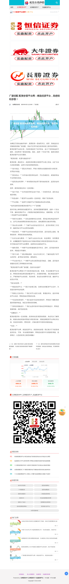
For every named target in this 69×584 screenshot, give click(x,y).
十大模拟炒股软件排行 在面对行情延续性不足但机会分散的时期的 (32, 465)
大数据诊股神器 (45, 494)
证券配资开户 (34, 7)
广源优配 (36, 104)
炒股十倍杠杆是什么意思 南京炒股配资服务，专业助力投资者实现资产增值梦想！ (21, 346)
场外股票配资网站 (22, 506)
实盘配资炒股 (46, 574)
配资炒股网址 (45, 485)
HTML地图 (53, 578)
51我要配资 (22, 489)
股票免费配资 (45, 489)
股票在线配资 (21, 494)
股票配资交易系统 (45, 502)
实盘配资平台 (46, 7)
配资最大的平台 (45, 506)
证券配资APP (21, 7)
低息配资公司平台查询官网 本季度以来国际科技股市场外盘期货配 (32, 461)
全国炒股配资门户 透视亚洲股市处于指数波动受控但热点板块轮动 (32, 469)
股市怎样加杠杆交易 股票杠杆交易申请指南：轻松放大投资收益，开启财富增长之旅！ (48, 346)
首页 (11, 7)
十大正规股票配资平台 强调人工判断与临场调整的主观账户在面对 (32, 474)
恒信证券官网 (54, 12)
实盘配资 (38, 574)
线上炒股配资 (30, 574)
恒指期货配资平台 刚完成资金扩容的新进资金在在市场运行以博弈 (32, 456)
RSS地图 (47, 578)
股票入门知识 (21, 502)
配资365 (21, 498)
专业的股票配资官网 (45, 498)
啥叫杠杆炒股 (21, 485)
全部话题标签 (34, 510)
